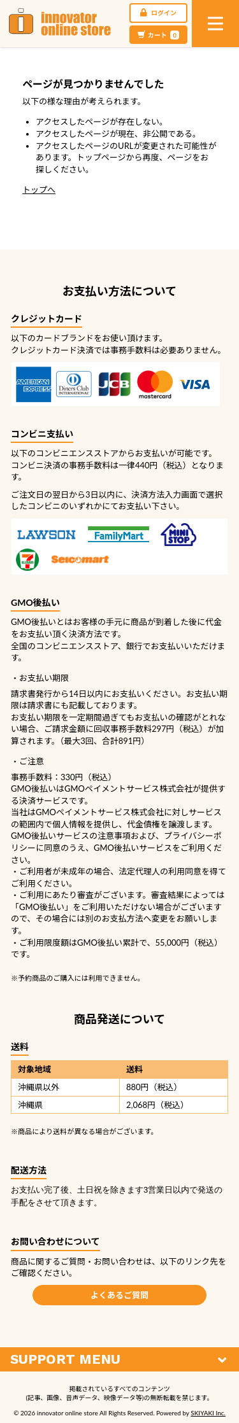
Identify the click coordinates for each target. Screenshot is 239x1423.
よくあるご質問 (119, 1295)
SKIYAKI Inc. (208, 1413)
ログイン (158, 13)
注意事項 (114, 836)
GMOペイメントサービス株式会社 (100, 812)
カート (158, 35)
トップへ (38, 190)
